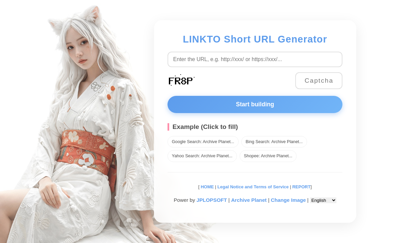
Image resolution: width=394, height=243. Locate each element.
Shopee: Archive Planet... (267, 155)
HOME (205, 186)
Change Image (286, 200)
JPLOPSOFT (210, 200)
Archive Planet (247, 200)
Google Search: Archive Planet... (202, 141)
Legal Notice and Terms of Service (251, 186)
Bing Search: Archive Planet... (272, 141)
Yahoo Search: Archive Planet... (201, 155)
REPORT (300, 186)
